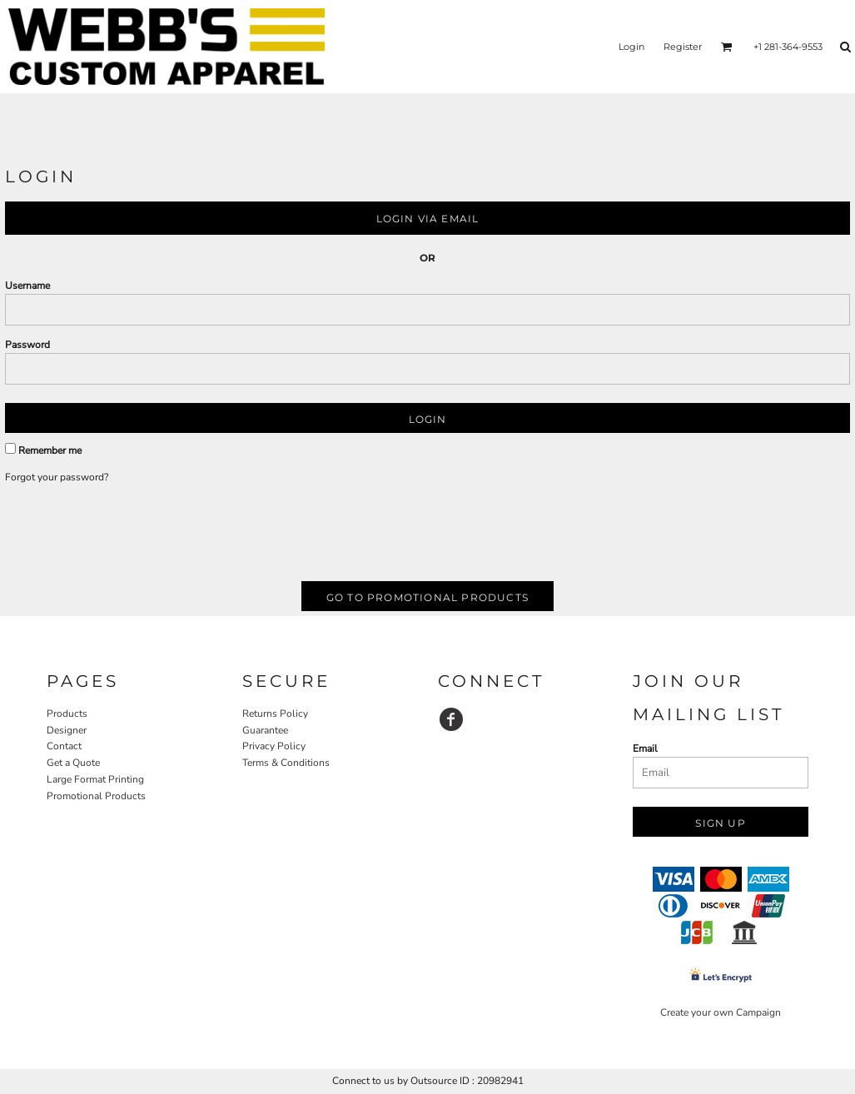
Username (27, 285)
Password (27, 344)
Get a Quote (73, 762)
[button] (727, 46)
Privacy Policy (274, 746)
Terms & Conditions (286, 762)
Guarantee (265, 730)
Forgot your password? (56, 477)
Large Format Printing (95, 779)
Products (67, 713)
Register (683, 46)
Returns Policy (275, 713)
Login (631, 46)
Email (645, 748)
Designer (67, 730)
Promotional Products (96, 796)
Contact (64, 746)
